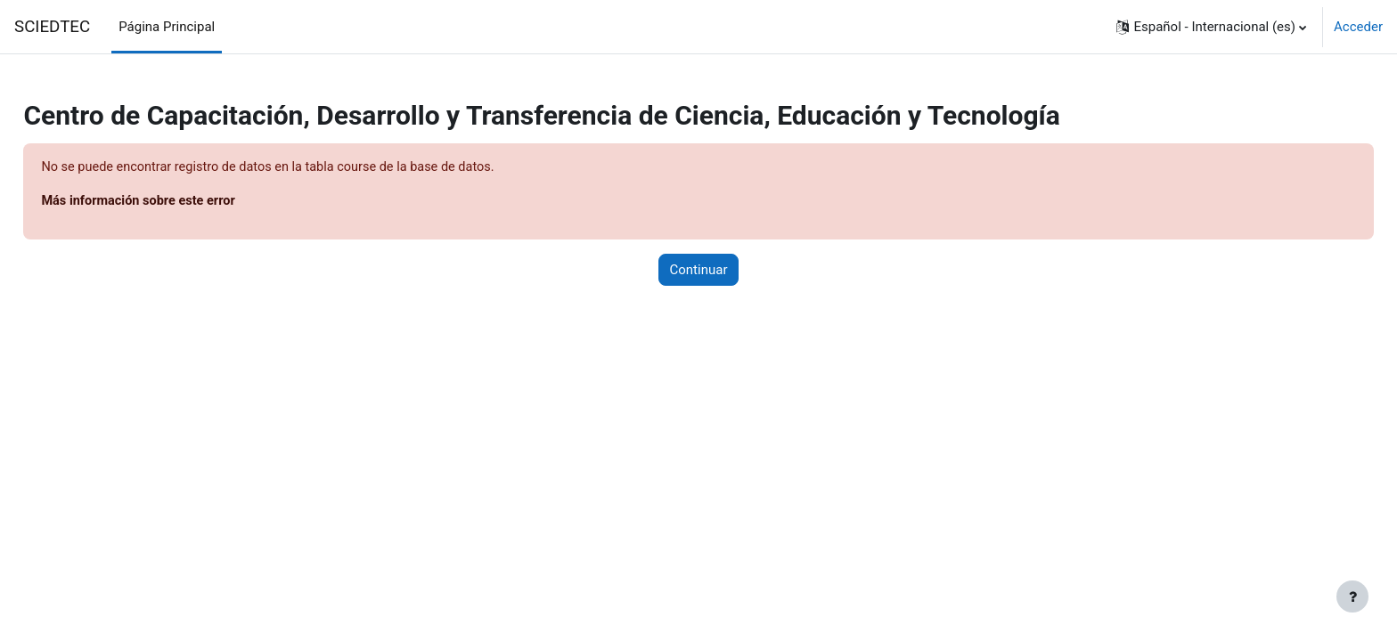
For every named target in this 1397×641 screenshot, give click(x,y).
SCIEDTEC (52, 27)
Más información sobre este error (181, 202)
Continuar (699, 271)
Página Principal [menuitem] (166, 27)
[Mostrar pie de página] (1352, 596)
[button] (1211, 26)
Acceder (1358, 27)
